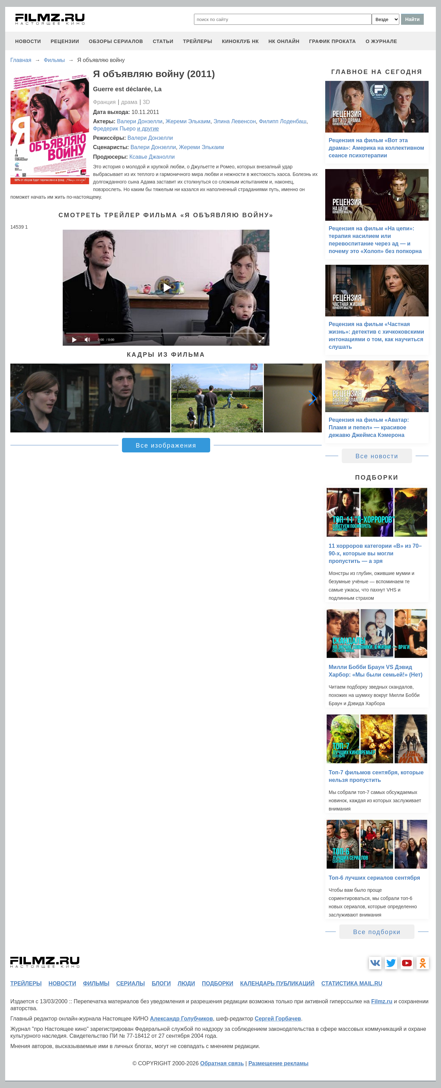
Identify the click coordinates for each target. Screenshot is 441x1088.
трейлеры (197, 41)
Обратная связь (222, 1063)
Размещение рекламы (278, 1063)
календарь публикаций (277, 983)
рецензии (65, 41)
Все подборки (377, 932)
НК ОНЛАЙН (283, 41)
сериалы (130, 983)
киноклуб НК (240, 41)
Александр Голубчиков (181, 1019)
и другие (148, 129)
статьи (163, 41)
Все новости (377, 456)
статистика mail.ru (351, 983)
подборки (217, 983)
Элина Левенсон (235, 121)
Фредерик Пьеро (114, 129)
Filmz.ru (381, 1001)
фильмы (96, 983)
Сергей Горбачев (278, 1019)
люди (186, 983)
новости (28, 41)
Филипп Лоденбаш (282, 121)
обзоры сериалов (116, 41)
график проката (332, 41)
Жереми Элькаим (187, 121)
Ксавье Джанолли (152, 157)
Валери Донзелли (140, 121)
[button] (312, 398)
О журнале (381, 41)
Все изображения (166, 445)
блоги (161, 983)
